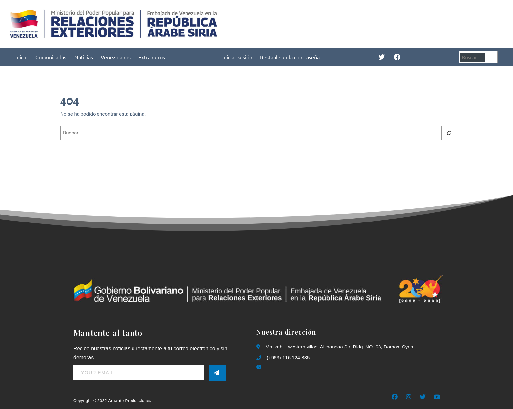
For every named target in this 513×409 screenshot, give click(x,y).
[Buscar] (492, 57)
